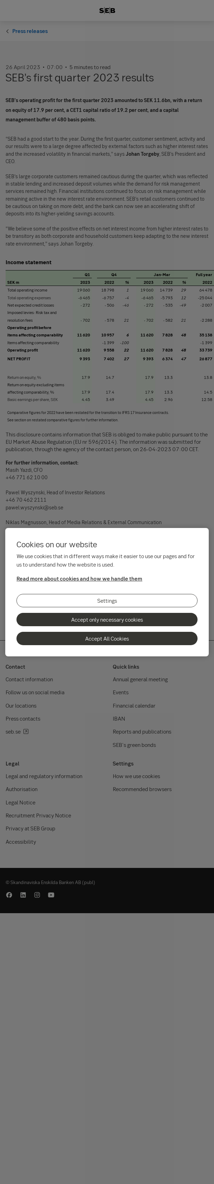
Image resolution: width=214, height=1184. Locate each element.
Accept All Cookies (107, 638)
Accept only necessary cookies (107, 619)
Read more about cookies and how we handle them (79, 578)
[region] (106, 592)
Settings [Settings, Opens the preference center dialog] (107, 600)
